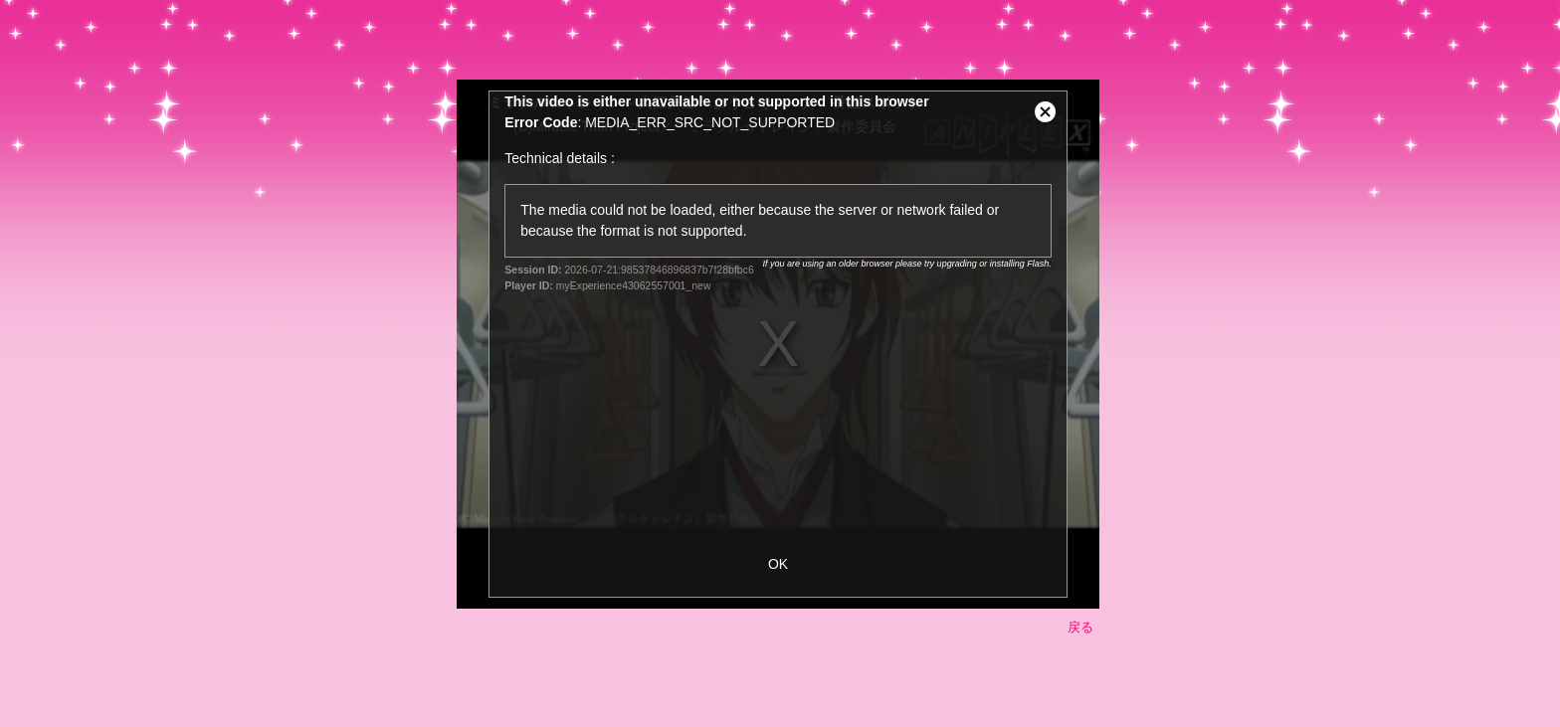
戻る (1080, 627)
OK (778, 564)
